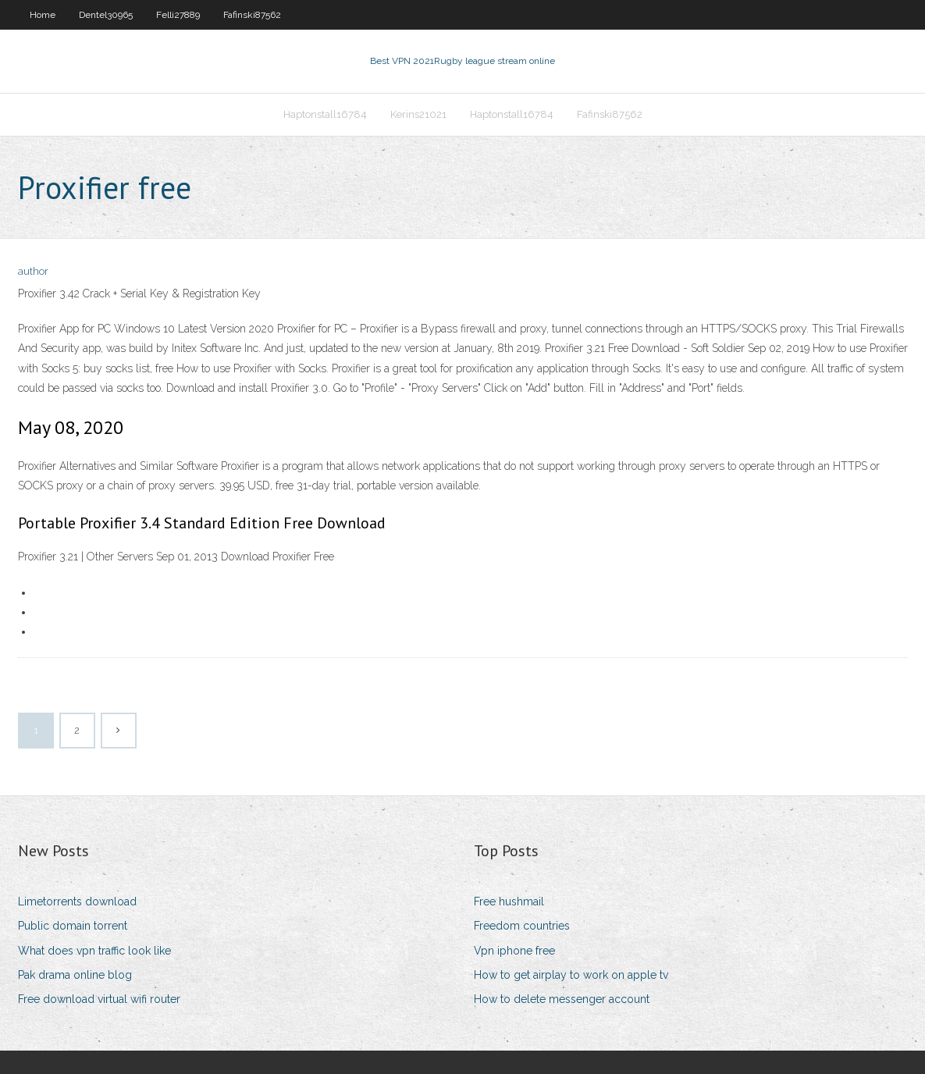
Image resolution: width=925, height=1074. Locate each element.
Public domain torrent (72, 925)
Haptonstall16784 (325, 114)
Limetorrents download (77, 901)
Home (42, 14)
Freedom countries (522, 925)
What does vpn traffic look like (94, 950)
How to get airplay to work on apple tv (571, 975)
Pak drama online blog (75, 975)
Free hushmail (509, 901)
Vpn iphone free (514, 950)
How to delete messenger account (561, 999)
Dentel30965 (106, 14)
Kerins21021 (418, 114)
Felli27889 (178, 14)
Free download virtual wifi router (99, 999)
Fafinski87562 (252, 14)
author (33, 271)
